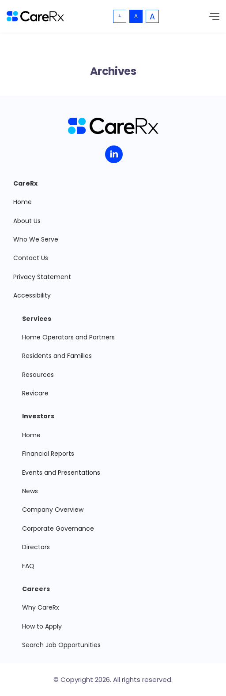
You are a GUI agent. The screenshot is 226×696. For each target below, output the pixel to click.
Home (22, 201)
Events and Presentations (61, 472)
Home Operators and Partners (68, 337)
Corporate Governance (58, 528)
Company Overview (52, 509)
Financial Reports (48, 453)
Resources (38, 374)
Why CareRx (40, 607)
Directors (36, 547)
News (30, 491)
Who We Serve (35, 239)
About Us (27, 220)
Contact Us (30, 257)
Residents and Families (57, 355)
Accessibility (32, 295)
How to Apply (42, 626)
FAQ (28, 566)
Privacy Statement (42, 276)
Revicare (35, 393)
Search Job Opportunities (61, 644)
